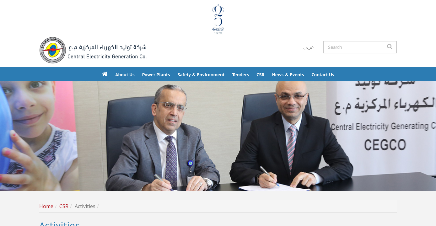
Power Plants (156, 75)
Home (46, 206)
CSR (260, 75)
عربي (308, 47)
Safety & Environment (200, 75)
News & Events (288, 75)
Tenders (240, 75)
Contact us (323, 75)
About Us (124, 75)
